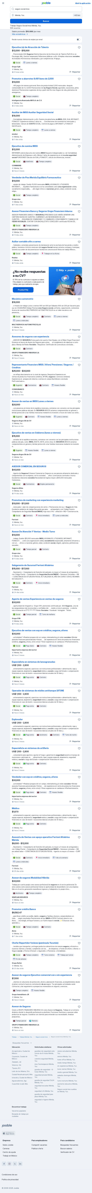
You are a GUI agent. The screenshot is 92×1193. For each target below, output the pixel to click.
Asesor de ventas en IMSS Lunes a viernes (32, 401)
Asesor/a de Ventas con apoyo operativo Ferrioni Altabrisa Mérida (41, 838)
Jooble (16, 1188)
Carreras (6, 1148)
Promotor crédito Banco (24, 909)
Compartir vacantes (39, 1145)
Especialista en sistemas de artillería (30, 748)
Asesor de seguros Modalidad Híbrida (30, 878)
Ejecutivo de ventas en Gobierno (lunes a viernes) (36, 433)
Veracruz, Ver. (16, 1065)
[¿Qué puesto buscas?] (46, 9)
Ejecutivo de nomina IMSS (25, 146)
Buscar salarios (66, 1148)
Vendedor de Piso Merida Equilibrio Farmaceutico (36, 177)
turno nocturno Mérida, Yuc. (67, 1081)
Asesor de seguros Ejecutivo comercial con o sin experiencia (42, 975)
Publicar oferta (37, 1148)
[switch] (78, 39)
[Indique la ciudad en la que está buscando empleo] (46, 15)
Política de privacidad (10, 1179)
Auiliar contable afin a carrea (26, 241)
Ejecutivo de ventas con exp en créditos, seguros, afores (40, 630)
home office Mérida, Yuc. (66, 1060)
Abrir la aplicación (83, 3)
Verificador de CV (67, 1152)
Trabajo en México (10, 1156)
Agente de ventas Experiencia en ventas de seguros (38, 599)
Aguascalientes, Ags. (19, 1081)
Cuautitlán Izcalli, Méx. (20, 1084)
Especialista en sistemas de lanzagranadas (33, 662)
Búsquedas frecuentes (22, 1043)
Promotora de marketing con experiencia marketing (37, 500)
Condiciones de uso (9, 1174)
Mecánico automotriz (22, 299)
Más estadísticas (20, 34)
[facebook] (4, 1164)
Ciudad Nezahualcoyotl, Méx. (22, 1074)
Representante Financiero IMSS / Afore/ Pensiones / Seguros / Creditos (42, 366)
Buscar (46, 21)
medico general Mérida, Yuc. (67, 1072)
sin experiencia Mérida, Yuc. (67, 1066)
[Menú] (3, 3)
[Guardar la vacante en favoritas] (79, 47)
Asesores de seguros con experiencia (30, 336)
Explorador (17, 719)
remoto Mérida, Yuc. (64, 1056)
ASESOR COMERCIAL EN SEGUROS (29, 466)
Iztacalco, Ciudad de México (22, 1078)
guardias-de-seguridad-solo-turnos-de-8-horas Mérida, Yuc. (45, 1053)
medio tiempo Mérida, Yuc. (66, 1063)
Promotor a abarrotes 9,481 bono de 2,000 (33, 79)
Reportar (74, 72)
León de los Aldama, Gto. (21, 1071)
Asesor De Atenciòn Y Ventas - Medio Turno (33, 531)
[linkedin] (20, 1164)
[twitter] (15, 1164)
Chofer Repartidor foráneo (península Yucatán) (35, 943)
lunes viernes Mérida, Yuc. (66, 1069)
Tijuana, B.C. (16, 1068)
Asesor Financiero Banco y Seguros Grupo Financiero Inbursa (42, 211)
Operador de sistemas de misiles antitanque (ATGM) (38, 690)
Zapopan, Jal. (16, 1062)
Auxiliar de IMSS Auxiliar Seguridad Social (32, 112)
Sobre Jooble (8, 1145)
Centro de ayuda (9, 1152)
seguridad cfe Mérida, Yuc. (44, 1091)
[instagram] (9, 1164)
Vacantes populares (19, 1111)
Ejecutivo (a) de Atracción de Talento (30, 47)
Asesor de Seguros (21, 1006)
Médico (15, 808)
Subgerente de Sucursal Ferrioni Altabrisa (33, 565)
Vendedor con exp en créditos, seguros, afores (35, 777)
